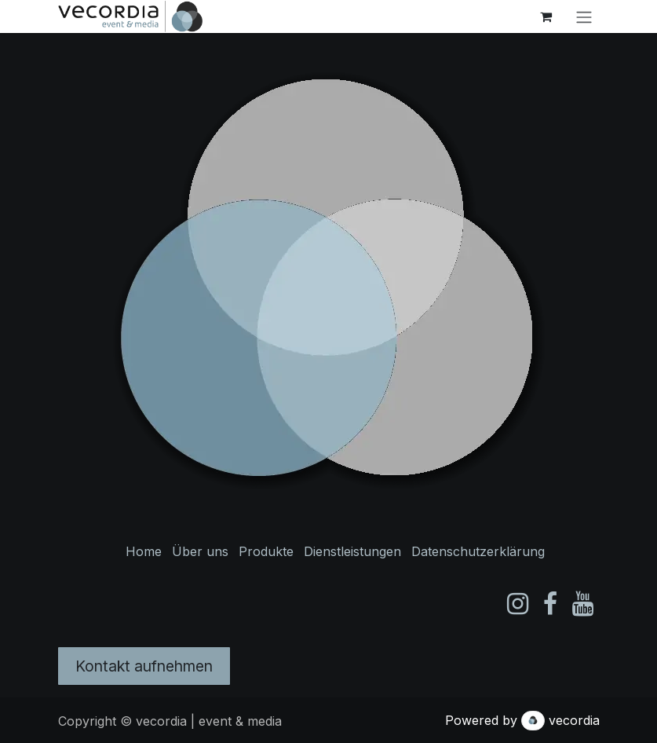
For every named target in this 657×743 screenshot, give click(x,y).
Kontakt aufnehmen (144, 666)
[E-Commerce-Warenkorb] (546, 16)
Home (144, 551)
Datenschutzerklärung (478, 551)
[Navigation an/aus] (584, 16)
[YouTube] (583, 604)
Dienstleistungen (352, 551)
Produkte (266, 551)
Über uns (200, 551)
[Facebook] (550, 604)
